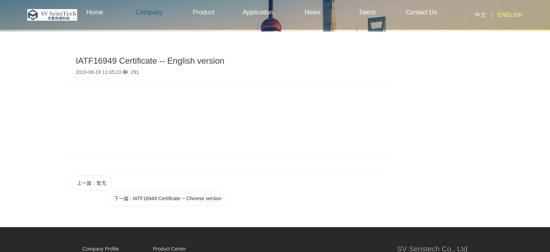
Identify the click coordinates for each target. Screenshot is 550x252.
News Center (312, 19)
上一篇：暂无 (91, 183)
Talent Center (366, 19)
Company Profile (149, 19)
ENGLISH (510, 15)
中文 (480, 15)
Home (94, 12)
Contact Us (421, 12)
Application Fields (258, 19)
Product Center (203, 19)
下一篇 (167, 198)
